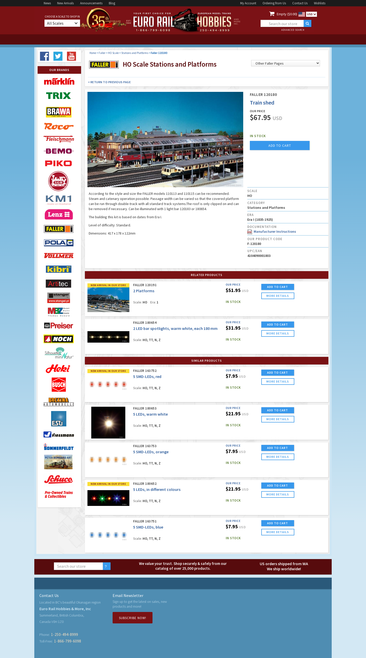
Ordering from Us (274, 3)
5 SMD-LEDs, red (147, 376)
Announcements (91, 3)
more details (277, 296)
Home (92, 53)
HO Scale (113, 53)
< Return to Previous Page (109, 82)
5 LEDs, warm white (150, 414)
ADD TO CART (277, 287)
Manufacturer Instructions (271, 231)
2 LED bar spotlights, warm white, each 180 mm (175, 328)
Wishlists (319, 3)
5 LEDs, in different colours (156, 489)
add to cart (279, 145)
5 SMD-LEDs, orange (151, 451)
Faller (102, 53)
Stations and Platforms (134, 53)
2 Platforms (143, 290)
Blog (112, 3)
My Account (248, 3)
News (47, 3)
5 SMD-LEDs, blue (148, 527)
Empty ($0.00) (287, 14)
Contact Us (300, 3)
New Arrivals (65, 3)
